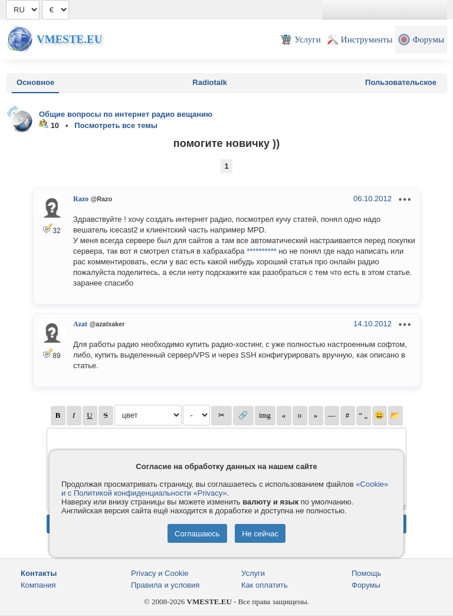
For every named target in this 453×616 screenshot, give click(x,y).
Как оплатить (264, 585)
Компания (38, 585)
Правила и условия (165, 585)
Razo (80, 199)
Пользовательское (400, 82)
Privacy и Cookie (160, 573)
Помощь (366, 573)
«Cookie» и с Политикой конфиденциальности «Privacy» (224, 488)
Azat (80, 324)
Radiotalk (209, 82)
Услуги (253, 573)
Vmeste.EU (69, 39)
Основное (35, 82)
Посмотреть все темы (115, 125)
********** (262, 251)
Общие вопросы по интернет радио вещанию (125, 114)
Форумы (366, 585)
